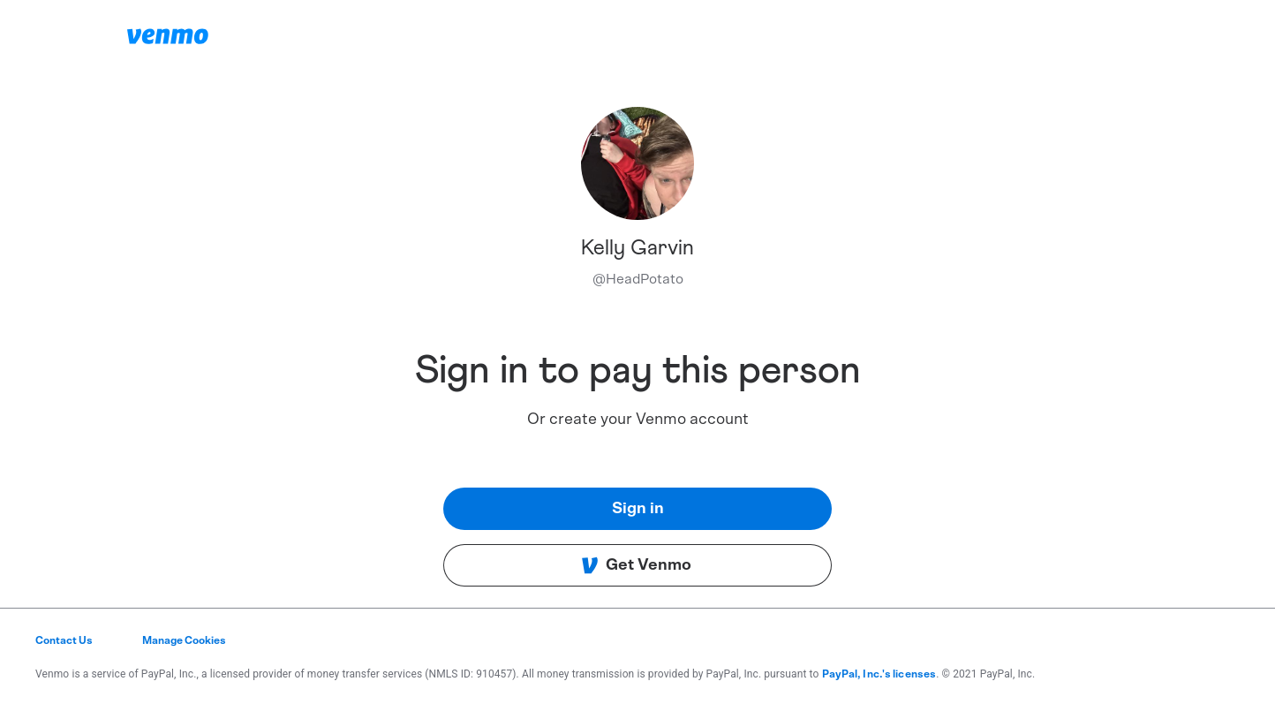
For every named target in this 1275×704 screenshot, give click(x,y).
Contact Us (64, 640)
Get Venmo (636, 565)
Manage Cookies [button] (184, 640)
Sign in (638, 509)
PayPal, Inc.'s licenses (879, 674)
